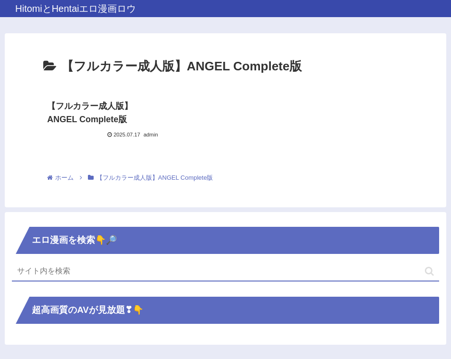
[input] (225, 271)
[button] (429, 271)
